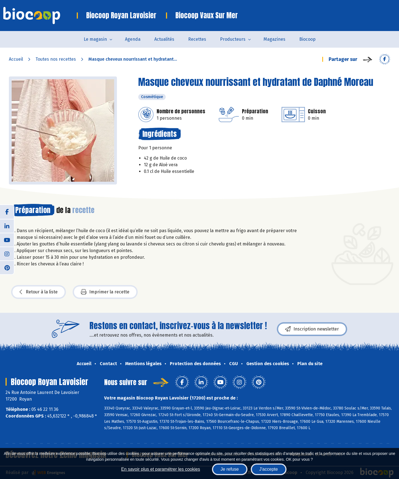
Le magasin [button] (95, 39)
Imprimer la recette (105, 292)
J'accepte (268, 469)
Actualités (164, 39)
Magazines (274, 39)
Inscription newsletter (312, 329)
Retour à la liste (38, 292)
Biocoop (307, 39)
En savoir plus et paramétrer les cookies (160, 469)
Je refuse (230, 469)
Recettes (197, 39)
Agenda (132, 39)
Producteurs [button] (232, 39)
